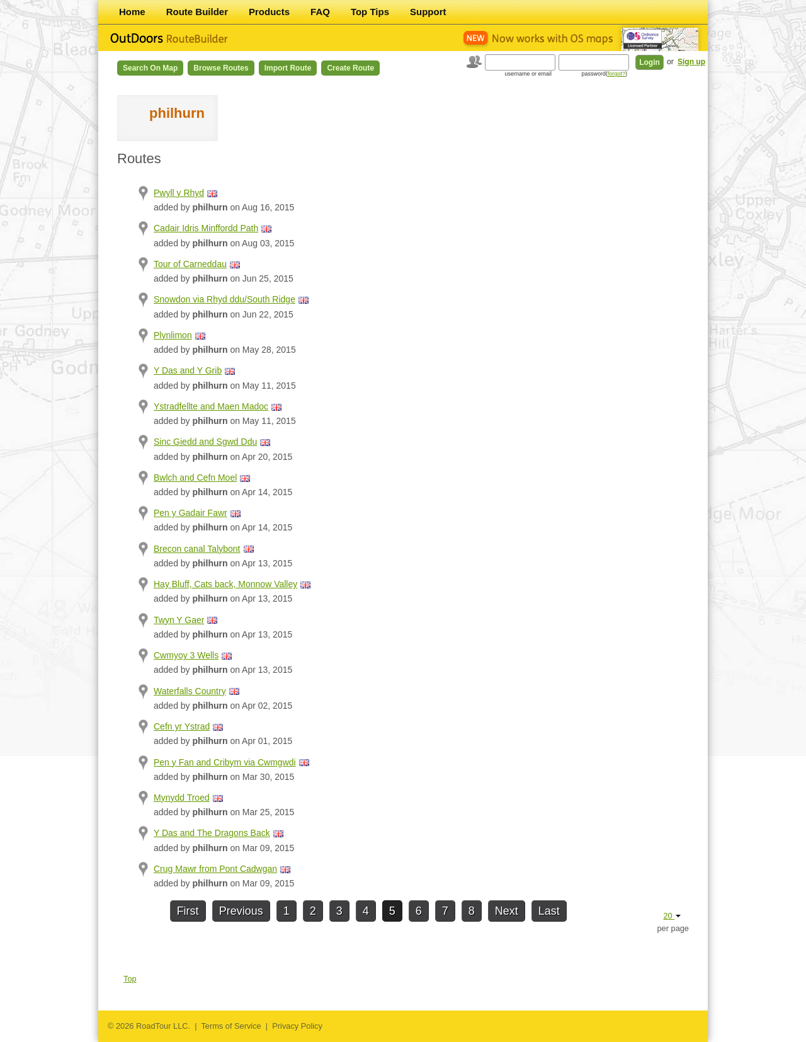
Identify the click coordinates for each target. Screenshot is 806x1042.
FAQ (320, 11)
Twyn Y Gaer (179, 620)
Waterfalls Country (190, 691)
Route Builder (197, 11)
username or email (528, 74)
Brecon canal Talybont (197, 549)
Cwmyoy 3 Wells (186, 655)
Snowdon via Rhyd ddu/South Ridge (224, 299)
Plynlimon (173, 335)
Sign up (691, 61)
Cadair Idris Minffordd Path (206, 228)
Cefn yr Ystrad (182, 726)
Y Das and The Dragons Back (212, 833)
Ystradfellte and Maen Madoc (211, 406)
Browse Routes (220, 68)
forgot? (616, 74)
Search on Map (150, 68)
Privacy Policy (297, 1026)
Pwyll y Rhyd (179, 193)
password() (604, 74)
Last (549, 911)
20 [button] (672, 915)
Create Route (350, 68)
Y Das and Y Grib (188, 370)
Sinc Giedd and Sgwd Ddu (205, 442)
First (188, 911)
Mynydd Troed (182, 798)
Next (506, 911)
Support (428, 11)
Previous (241, 911)
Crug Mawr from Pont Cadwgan (215, 869)
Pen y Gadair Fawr (190, 513)
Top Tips (370, 11)
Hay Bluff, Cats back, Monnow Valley (225, 584)
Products (269, 11)
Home (132, 11)
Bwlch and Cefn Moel (195, 477)
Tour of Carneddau (190, 264)
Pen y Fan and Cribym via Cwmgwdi (225, 762)
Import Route (288, 68)
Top (130, 978)
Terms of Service (231, 1026)
